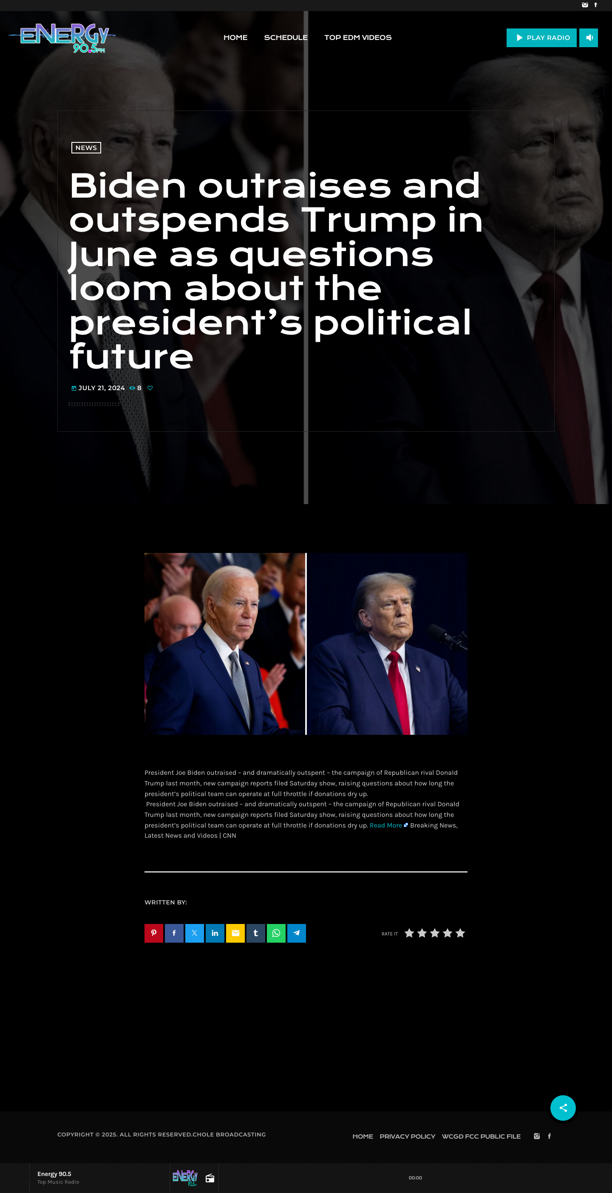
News (86, 148)
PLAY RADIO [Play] (541, 37)
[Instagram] (585, 6)
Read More (386, 826)
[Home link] (62, 38)
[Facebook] (595, 6)
